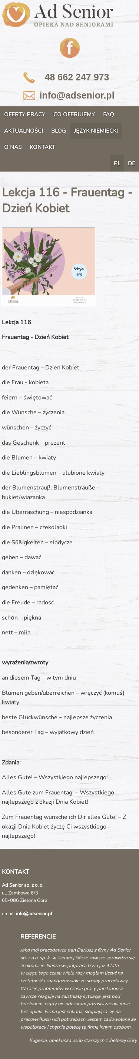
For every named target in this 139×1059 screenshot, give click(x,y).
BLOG (58, 131)
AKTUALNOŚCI (23, 131)
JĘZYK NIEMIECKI (96, 131)
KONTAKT (42, 147)
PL (117, 163)
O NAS (12, 147)
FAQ (108, 114)
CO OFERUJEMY (74, 114)
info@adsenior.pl (76, 95)
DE (131, 163)
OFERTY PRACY (24, 114)
